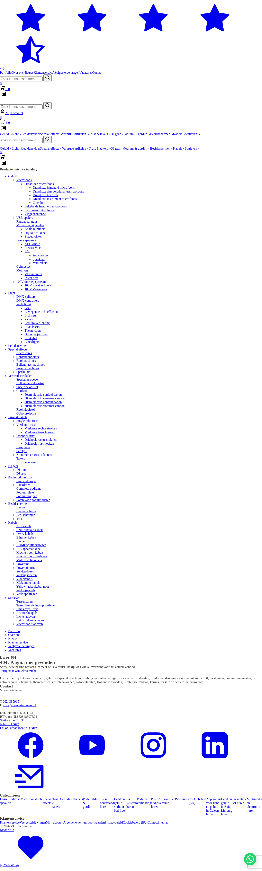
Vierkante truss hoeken (40, 432)
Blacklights (32, 342)
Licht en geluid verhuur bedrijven (120, 804)
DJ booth (22, 469)
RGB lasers (32, 327)
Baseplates (23, 447)
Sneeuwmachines (27, 368)
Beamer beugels (26, 612)
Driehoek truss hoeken (39, 443)
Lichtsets (30, 315)
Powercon (22, 564)
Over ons (18, 72)
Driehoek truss (26, 436)
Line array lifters (27, 609)
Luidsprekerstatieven (30, 620)
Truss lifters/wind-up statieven (36, 605)
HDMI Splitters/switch (31, 545)
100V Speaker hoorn (38, 285)
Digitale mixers (35, 232)
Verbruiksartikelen (74, 134)
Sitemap (163, 822)
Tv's (19, 519)
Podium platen (25, 492)
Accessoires (40, 255)
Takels (20, 458)
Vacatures (85, 72)
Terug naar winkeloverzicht (18, 671)
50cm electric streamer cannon (45, 398)
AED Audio (32, 244)
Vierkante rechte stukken (41, 428)
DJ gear (116, 134)
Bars (27, 308)
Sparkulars (23, 372)
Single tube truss (27, 421)
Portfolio (6, 72)
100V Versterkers (36, 289)
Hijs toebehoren (26, 462)
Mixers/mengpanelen (30, 225)
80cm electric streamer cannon (45, 406)
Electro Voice (33, 247)
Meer (96, 799)
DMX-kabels (25, 533)
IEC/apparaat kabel (29, 549)
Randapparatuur (26, 221)
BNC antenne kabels (29, 530)
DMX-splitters (25, 296)
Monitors (22, 270)
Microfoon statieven (29, 624)
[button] (250, 859)
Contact (97, 72)
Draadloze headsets (45, 195)
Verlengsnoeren (26, 575)
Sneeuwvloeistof (27, 387)
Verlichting (23, 304)
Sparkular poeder (27, 379)
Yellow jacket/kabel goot (32, 586)
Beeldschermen (160, 134)
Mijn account (54, 822)
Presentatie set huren (239, 801)
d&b (27, 251)
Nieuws (29, 72)
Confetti (21, 390)
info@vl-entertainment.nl (19, 705)
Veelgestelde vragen (66, 72)
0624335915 (11, 701)
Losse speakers (26, 240)
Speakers (39, 259)
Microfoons (24, 180)
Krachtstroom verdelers (31, 556)
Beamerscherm (26, 511)
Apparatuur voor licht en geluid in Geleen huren (213, 806)
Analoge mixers (35, 229)
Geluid (4, 134)
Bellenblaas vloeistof (30, 383)
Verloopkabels (25, 590)
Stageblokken (33, 236)
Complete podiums (28, 488)
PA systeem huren (131, 802)
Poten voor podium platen (33, 500)
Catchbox (39, 202)
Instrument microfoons (39, 210)
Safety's (21, 451)
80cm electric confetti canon (43, 402)
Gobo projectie (26, 413)
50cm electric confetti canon (43, 394)
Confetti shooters (27, 357)
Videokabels (24, 579)
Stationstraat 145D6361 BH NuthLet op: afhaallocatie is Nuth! (19, 724)
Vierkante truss (26, 424)
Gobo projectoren (36, 334)
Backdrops (23, 485)
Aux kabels (23, 526)
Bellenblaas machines (30, 364)
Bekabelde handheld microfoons (46, 206)
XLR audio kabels (28, 582)
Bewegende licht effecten (41, 311)
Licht (15, 134)
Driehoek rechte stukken (40, 439)
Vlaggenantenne (35, 214)
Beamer (21, 507)
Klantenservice (43, 72)
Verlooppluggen (26, 594)
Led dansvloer (30, 134)
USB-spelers (24, 217)
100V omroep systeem (31, 281)
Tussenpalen (24, 601)
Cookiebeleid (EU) (197, 801)
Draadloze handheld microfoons (54, 187)
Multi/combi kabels (29, 560)
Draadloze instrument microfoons (55, 199)
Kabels (177, 134)
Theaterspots (33, 330)
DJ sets (21, 473)
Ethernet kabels (26, 537)
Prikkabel (31, 338)
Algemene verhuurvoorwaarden (84, 822)
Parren (29, 319)
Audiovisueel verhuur (167, 801)
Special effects (49, 134)
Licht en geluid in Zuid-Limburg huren (227, 806)
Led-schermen (25, 515)
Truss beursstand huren (107, 802)
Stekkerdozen (25, 571)
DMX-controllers (27, 300)
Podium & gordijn (135, 134)
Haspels (21, 541)
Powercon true (25, 567)
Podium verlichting (37, 323)
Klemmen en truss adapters (34, 454)
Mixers (15, 799)
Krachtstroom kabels (30, 552)
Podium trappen (26, 496)
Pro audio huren (155, 802)
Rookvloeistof (25, 409)
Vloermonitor (33, 274)
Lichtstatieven (25, 616)
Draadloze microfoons (39, 184)
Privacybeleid (114, 822)
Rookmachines (26, 360)
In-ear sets (31, 278)
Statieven (191, 134)
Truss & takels (98, 134)
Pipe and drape (26, 481)
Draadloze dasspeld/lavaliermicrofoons (58, 191)
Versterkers (40, 263)
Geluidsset (23, 266)
